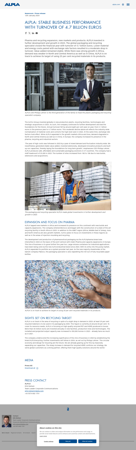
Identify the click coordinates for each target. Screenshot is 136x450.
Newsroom (29, 13)
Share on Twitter (29, 33)
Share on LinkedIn (33, 33)
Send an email (37, 33)
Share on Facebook (26, 33)
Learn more (43, 436)
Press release (40, 13)
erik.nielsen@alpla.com (34, 391)
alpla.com (116, 4)
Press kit (31, 367)
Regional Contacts (16, 432)
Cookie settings (48, 441)
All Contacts (26, 432)
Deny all (68, 441)
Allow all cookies (87, 441)
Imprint (34, 432)
